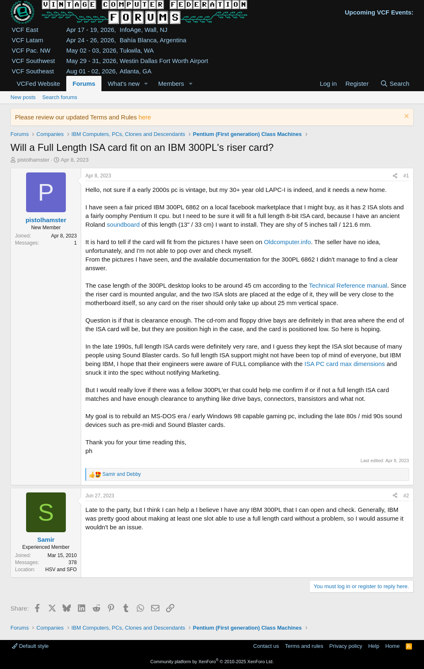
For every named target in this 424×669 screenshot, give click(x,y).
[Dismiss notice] (405, 117)
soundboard (123, 224)
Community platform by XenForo (212, 661)
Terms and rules (304, 646)
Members (171, 83)
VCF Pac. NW (31, 50)
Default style (30, 646)
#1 (406, 176)
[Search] (395, 83)
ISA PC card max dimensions (344, 363)
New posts (23, 97)
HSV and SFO (61, 569)
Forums (83, 83)
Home (392, 646)
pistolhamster (33, 160)
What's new (124, 83)
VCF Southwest (33, 60)
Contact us (266, 646)
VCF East (25, 29)
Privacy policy (345, 646)
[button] (146, 83)
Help (373, 646)
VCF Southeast (33, 71)
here (145, 117)
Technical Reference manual (348, 285)
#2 (406, 496)
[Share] (395, 176)
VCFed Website (38, 83)
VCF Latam (27, 40)
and (121, 474)
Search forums (59, 97)
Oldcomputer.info (287, 241)
